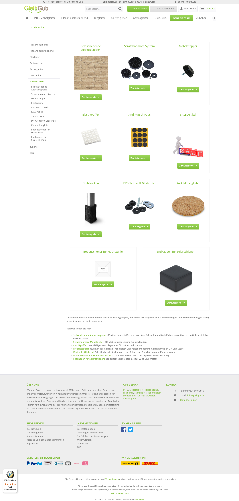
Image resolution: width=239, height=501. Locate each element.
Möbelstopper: (81, 348)
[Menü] (15, 471)
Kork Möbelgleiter (40, 125)
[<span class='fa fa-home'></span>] (27, 18)
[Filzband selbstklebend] (74, 18)
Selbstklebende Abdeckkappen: (89, 335)
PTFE (125, 389)
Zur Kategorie (91, 97)
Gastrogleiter (36, 69)
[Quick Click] (160, 18)
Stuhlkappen (129, 398)
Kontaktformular (188, 399)
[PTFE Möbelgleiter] (44, 18)
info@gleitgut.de (195, 395)
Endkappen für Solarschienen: (89, 358)
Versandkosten (112, 479)
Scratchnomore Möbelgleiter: (88, 341)
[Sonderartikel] (181, 18)
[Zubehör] (201, 18)
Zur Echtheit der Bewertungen (92, 436)
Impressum (32, 443)
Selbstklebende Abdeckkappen (39, 88)
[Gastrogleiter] (140, 18)
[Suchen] (120, 9)
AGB (79, 447)
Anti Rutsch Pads (40, 107)
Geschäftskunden (86, 428)
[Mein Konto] (188, 9)
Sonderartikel (37, 81)
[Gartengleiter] (119, 18)
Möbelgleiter (135, 389)
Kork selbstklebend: (83, 352)
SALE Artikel (37, 111)
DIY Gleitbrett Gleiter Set (43, 120)
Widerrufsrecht (84, 439)
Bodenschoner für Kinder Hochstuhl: (92, 355)
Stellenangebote (35, 432)
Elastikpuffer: (80, 345)
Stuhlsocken (37, 116)
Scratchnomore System (43, 94)
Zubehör (34, 146)
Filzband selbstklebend (42, 50)
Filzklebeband (151, 389)
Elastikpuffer (37, 102)
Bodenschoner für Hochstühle (40, 131)
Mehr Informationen (120, 493)
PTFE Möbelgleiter (39, 44)
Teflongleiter (154, 392)
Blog (32, 152)
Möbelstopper (38, 98)
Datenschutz (83, 443)
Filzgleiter (35, 56)
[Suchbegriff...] (104, 9)
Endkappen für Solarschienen (39, 138)
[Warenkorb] (207, 9)
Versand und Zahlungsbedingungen (45, 439)
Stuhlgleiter (140, 392)
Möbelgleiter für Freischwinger (139, 395)
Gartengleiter (36, 63)
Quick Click (35, 75)
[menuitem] (104, 9)
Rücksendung (34, 428)
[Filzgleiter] (99, 18)
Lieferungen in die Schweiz (91, 432)
